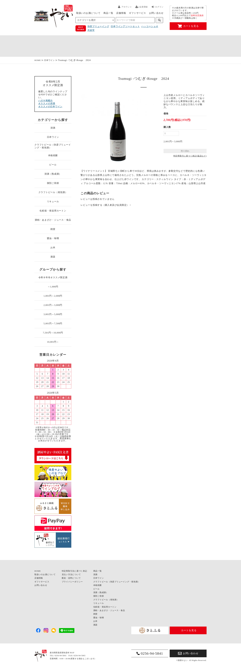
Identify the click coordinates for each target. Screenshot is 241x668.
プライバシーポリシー (72, 582)
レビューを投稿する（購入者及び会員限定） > (106, 205)
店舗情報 (121, 13)
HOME (37, 60)
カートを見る (188, 26)
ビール (52, 164)
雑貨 (52, 229)
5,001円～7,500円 (52, 323)
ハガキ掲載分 (45, 100)
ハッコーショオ (149, 26)
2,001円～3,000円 (52, 305)
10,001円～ (53, 342)
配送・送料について (71, 578)
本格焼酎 (53, 155)
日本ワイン (49, 60)
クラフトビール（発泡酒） (52, 192)
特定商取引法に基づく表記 (74, 571)
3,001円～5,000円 (52, 314)
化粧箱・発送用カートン (53, 210)
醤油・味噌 (53, 238)
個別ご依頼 (53, 183)
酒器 (52, 257)
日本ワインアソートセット (125, 26)
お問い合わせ (156, 13)
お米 (52, 247)
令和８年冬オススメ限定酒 (52, 277)
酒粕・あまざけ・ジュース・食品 (53, 220)
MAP (72, 653)
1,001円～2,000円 (52, 296)
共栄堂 (91, 30)
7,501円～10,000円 (53, 332)
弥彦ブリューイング (98, 26)
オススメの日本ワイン (50, 106)
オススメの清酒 (46, 103)
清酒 (52, 128)
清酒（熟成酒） (52, 174)
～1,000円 (53, 286)
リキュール (53, 201)
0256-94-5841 (149, 653)
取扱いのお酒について (88, 13)
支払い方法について (71, 574)
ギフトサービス (137, 13)
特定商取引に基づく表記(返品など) (190, 156)
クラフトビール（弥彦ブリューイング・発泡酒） (52, 146)
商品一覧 (108, 13)
